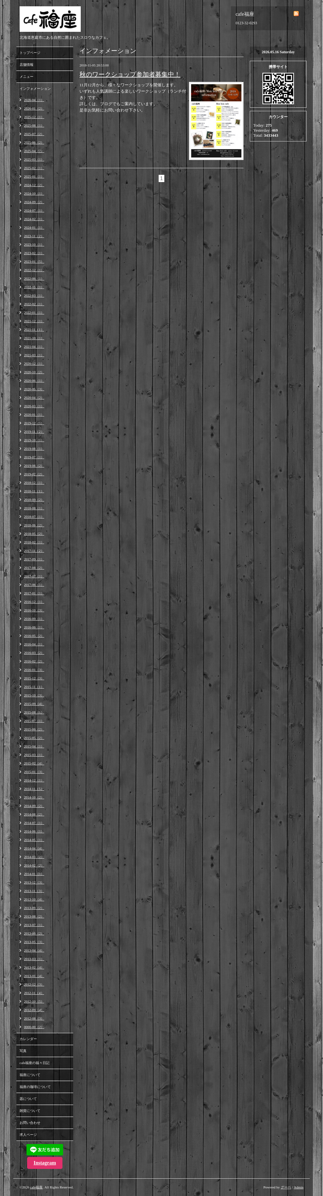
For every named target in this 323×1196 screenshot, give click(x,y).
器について (28, 1099)
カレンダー (28, 1039)
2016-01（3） (34, 670)
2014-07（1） (34, 823)
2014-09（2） (34, 806)
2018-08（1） (34, 508)
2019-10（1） (34, 440)
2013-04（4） (34, 950)
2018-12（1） (34, 482)
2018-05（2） (34, 533)
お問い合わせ (30, 1122)
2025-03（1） (34, 159)
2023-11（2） (34, 236)
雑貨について (30, 1111)
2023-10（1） (34, 244)
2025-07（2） (34, 134)
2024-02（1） (34, 219)
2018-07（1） (34, 516)
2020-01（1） (34, 414)
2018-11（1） (34, 491)
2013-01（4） (34, 976)
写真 (23, 1051)
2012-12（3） (34, 984)
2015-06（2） (34, 729)
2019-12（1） (34, 423)
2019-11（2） (34, 431)
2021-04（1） (34, 346)
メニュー (26, 76)
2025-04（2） (34, 151)
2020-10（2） (34, 372)
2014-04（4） (34, 848)
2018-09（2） (34, 499)
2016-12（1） (34, 602)
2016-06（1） (34, 627)
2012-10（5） (34, 1001)
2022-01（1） (34, 312)
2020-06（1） (34, 380)
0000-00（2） (34, 1027)
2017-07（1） (34, 576)
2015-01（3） (34, 772)
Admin (298, 1187)
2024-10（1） (34, 193)
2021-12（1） (34, 321)
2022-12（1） (34, 270)
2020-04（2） (34, 397)
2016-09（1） (34, 619)
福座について (30, 1075)
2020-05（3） (34, 389)
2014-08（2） (34, 814)
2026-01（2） (34, 108)
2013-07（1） (34, 925)
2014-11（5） (34, 789)
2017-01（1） (34, 593)
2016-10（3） (34, 610)
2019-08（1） (34, 448)
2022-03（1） (34, 295)
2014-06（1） (34, 831)
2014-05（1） (34, 840)
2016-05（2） (34, 636)
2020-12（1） (34, 363)
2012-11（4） (34, 993)
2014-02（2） (34, 865)
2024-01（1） (34, 227)
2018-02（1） (34, 542)
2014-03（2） (34, 857)
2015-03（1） (34, 755)
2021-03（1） (34, 355)
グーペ (286, 1187)
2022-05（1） (34, 287)
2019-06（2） (34, 465)
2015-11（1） (34, 687)
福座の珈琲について (35, 1087)
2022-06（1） (34, 278)
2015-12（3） (34, 678)
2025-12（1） (34, 117)
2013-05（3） (34, 942)
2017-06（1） (34, 585)
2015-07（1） (34, 721)
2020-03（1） (34, 406)
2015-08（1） (34, 712)
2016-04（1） (34, 644)
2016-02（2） (34, 661)
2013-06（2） (34, 933)
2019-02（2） (34, 474)
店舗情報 (26, 64)
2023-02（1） (34, 253)
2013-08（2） (34, 916)
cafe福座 (36, 1187)
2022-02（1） (34, 304)
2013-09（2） (34, 908)
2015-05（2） (34, 738)
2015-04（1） (34, 746)
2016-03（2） (34, 653)
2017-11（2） (34, 550)
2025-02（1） (34, 168)
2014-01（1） (34, 874)
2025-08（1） (34, 125)
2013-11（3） (34, 891)
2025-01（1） (34, 176)
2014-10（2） (34, 797)
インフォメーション (35, 88)
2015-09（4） (34, 704)
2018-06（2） (34, 525)
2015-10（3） (34, 695)
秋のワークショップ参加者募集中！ (129, 74)
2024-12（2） (34, 185)
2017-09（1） (34, 559)
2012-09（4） (34, 1010)
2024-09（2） (34, 202)
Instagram (44, 1162)
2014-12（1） (34, 780)
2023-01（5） (34, 261)
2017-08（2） (34, 567)
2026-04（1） (34, 100)
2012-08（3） (34, 1018)
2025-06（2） (34, 142)
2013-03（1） (34, 959)
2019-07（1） (34, 457)
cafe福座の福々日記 (35, 1063)
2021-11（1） (34, 329)
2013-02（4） (34, 967)
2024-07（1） (34, 210)
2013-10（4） (34, 899)
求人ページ (28, 1134)
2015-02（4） (34, 763)
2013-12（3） (34, 882)
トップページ (30, 52)
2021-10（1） (34, 338)
